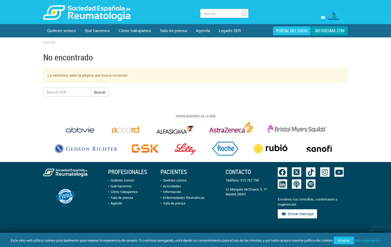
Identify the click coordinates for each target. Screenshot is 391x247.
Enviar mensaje (297, 213)
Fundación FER (168, 13)
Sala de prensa (173, 30)
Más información (367, 240)
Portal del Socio (292, 31)
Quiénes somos (61, 30)
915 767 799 (249, 180)
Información (172, 191)
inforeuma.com (330, 31)
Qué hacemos (97, 30)
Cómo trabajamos (135, 30)
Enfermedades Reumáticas (184, 197)
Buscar (100, 92)
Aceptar (344, 240)
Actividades (172, 186)
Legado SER (230, 30)
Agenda (203, 30)
